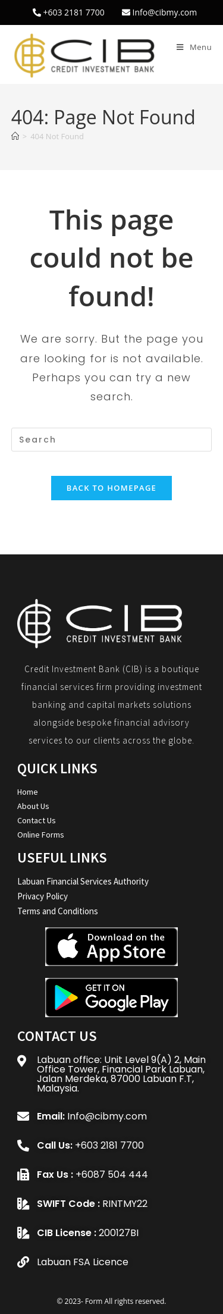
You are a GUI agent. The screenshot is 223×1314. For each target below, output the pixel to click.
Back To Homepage (111, 487)
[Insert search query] (111, 439)
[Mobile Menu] (194, 47)
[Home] (15, 136)
